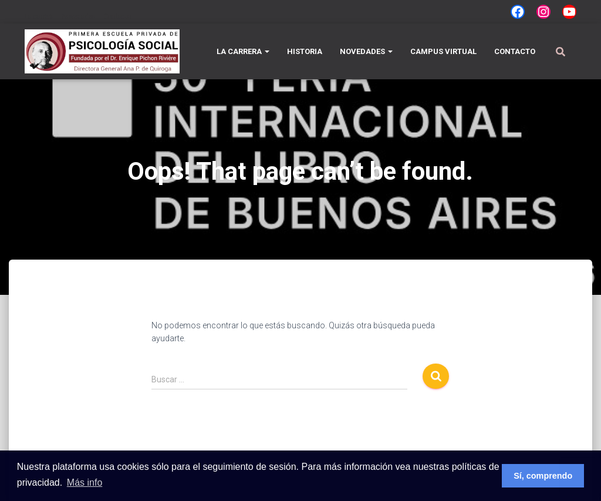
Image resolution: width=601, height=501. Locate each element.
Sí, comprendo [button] (543, 475)
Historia (304, 51)
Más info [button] (84, 482)
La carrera (39, 16)
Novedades (79, 16)
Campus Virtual (443, 51)
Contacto (117, 16)
